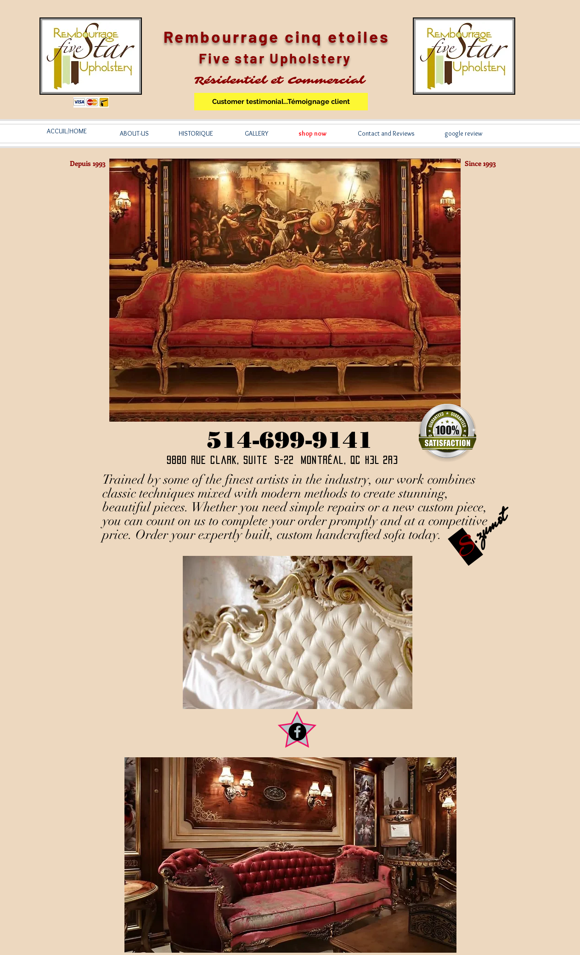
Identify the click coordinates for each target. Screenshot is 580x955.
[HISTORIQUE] (196, 133)
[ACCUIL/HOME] (67, 131)
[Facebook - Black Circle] (297, 732)
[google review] (463, 133)
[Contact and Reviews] (386, 133)
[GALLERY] (256, 133)
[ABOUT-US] (134, 133)
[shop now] (312, 133)
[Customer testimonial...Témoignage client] (281, 101)
